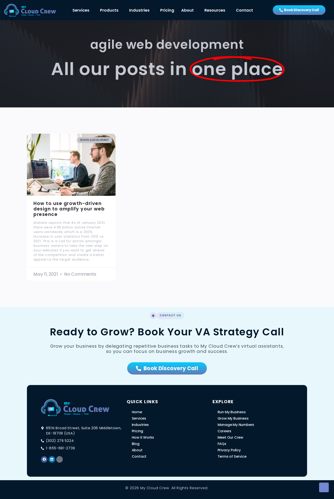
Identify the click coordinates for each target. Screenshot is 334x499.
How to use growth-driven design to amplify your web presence (69, 208)
